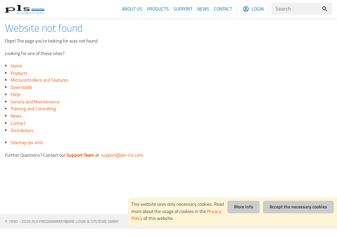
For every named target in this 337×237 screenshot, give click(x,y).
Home (16, 66)
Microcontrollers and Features (39, 80)
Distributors (22, 130)
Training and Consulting (33, 108)
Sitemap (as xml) (27, 142)
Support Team (80, 155)
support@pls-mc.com (121, 155)
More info (243, 206)
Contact (223, 8)
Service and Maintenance (35, 101)
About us (132, 8)
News (203, 8)
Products (158, 8)
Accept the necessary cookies (298, 206)
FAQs (16, 94)
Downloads (21, 87)
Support (183, 8)
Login (257, 8)
